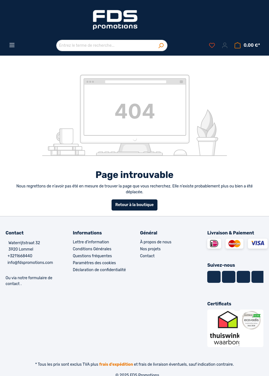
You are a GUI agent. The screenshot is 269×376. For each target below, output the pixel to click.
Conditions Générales (92, 249)
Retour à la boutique (134, 204)
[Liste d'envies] (212, 45)
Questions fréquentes (92, 256)
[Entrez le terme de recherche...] (105, 45)
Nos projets (150, 249)
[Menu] (12, 45)
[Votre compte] (224, 45)
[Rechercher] (160, 45)
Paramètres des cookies (94, 263)
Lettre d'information (91, 242)
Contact (147, 256)
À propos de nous (156, 242)
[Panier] (247, 45)
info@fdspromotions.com (30, 262)
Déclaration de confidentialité (99, 270)
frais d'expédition (116, 364)
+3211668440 (20, 256)
